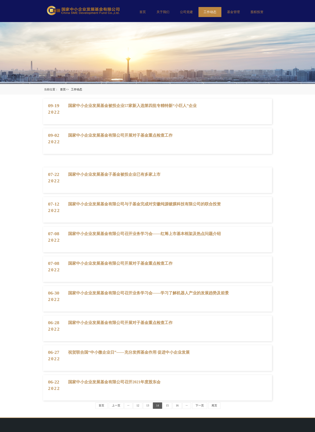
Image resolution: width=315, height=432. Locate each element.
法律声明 (264, 429)
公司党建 (186, 12)
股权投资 (257, 12)
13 (147, 408)
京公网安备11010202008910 (169, 429)
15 (167, 408)
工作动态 (210, 12)
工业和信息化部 (75, 429)
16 (177, 408)
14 (157, 408)
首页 (142, 12)
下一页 (199, 408)
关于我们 (162, 12)
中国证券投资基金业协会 (98, 429)
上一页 (116, 408)
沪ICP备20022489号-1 (140, 429)
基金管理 (233, 12)
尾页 (214, 408)
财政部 (62, 429)
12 (137, 408)
